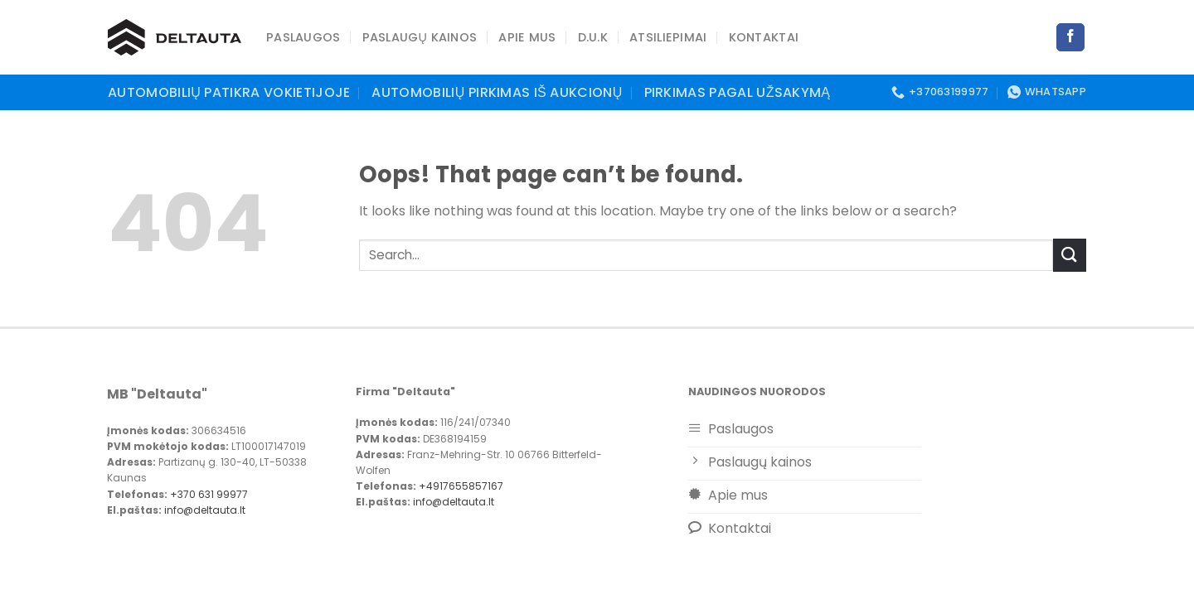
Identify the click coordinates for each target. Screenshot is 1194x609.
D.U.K (593, 37)
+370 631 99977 (209, 494)
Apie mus (527, 37)
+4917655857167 (459, 486)
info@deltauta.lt (204, 510)
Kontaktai (764, 37)
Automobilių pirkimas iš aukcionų (496, 92)
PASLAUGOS (303, 37)
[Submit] (1069, 255)
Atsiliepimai (667, 37)
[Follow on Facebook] (1070, 37)
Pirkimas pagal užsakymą (737, 92)
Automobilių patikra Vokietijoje (229, 92)
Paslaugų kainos (420, 37)
